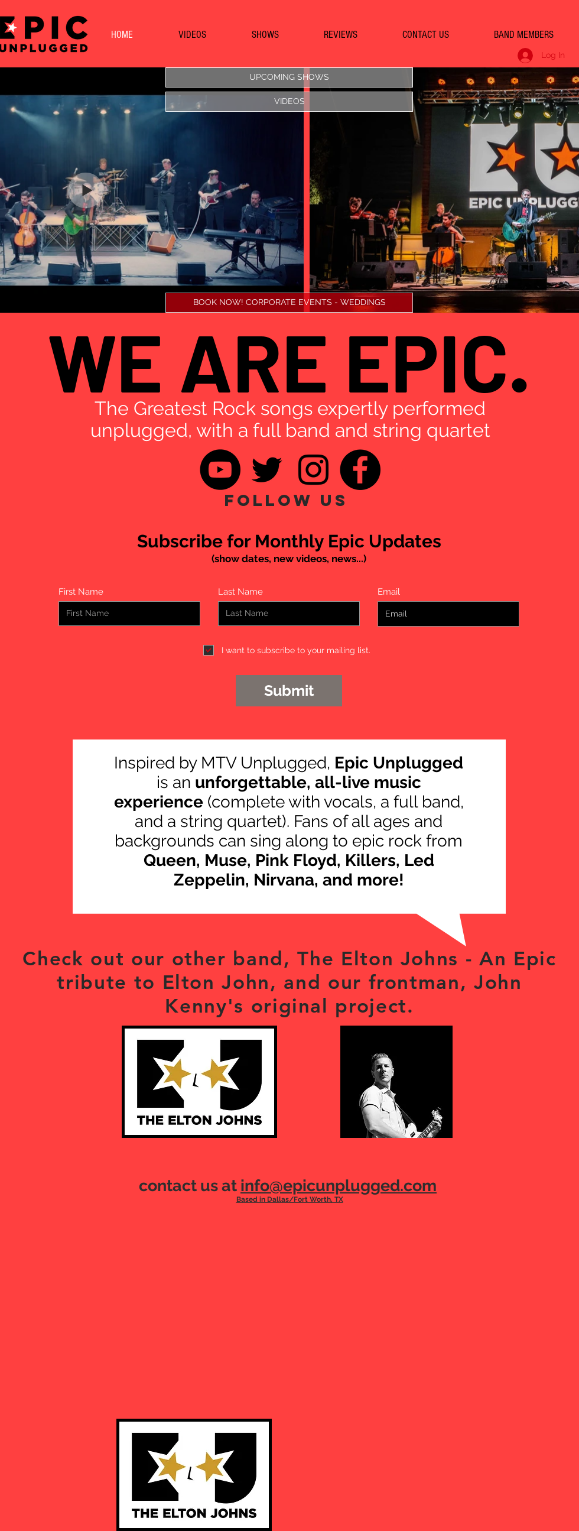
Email (389, 592)
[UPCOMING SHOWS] (289, 77)
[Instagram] (313, 469)
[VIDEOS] (289, 102)
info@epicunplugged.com (338, 1185)
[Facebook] (360, 469)
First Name (80, 592)
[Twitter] (266, 469)
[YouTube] (220, 469)
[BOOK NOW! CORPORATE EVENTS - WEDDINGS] (289, 303)
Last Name (240, 592)
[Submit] (289, 690)
